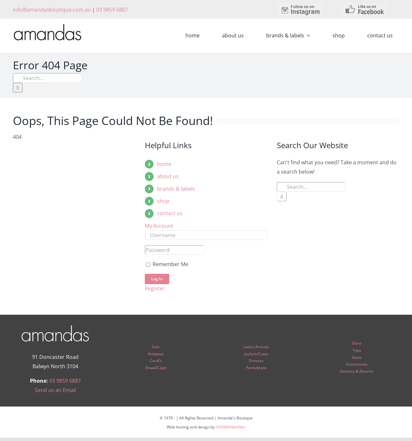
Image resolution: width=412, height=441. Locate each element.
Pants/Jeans (256, 367)
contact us (170, 213)
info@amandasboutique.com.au (52, 9)
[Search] (18, 87)
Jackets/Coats (256, 354)
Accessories (357, 364)
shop (163, 201)
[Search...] (47, 78)
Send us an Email (55, 390)
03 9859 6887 (112, 9)
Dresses (256, 360)
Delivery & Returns (356, 371)
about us (168, 176)
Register (155, 288)
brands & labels (176, 188)
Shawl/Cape (155, 367)
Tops (356, 350)
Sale (156, 347)
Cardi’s (156, 360)
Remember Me (167, 264)
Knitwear (156, 354)
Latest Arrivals (256, 347)
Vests (356, 357)
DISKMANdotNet (230, 427)
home (164, 164)
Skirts (357, 343)
